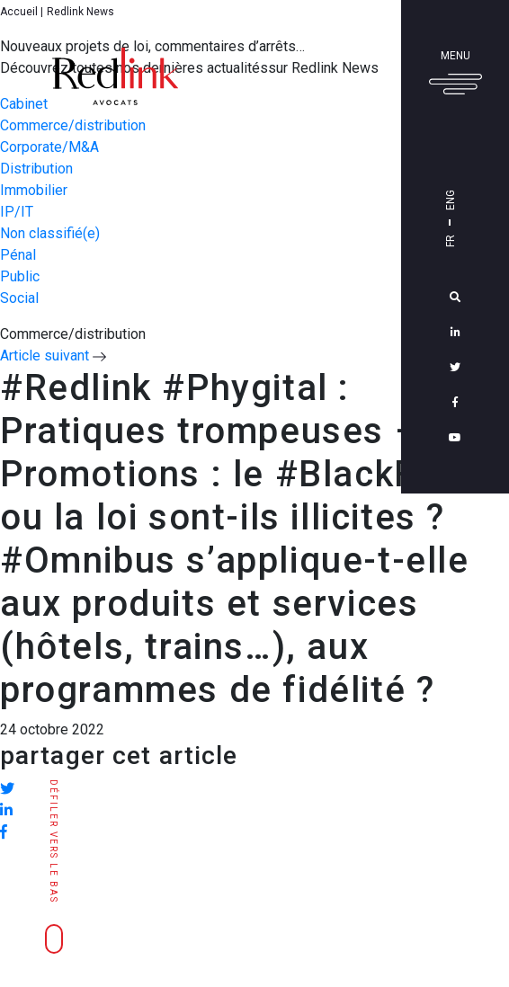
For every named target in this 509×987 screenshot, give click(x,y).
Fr (475, 241)
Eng (475, 200)
